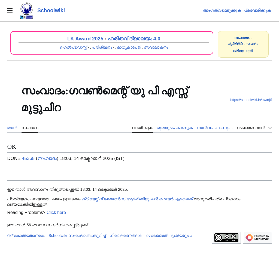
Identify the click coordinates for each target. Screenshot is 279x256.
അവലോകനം (156, 47)
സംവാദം (47, 158)
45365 (28, 158)
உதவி (249, 51)
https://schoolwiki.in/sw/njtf (251, 100)
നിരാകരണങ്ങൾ (125, 235)
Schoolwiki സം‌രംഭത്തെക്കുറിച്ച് (77, 235)
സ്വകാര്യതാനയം (25, 235)
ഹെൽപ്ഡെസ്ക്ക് (73, 47)
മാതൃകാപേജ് (129, 47)
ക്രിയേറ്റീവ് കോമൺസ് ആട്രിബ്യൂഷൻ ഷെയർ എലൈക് (137, 199)
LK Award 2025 (85, 38)
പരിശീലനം (102, 47)
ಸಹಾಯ (252, 44)
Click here (56, 212)
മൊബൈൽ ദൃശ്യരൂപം (168, 235)
